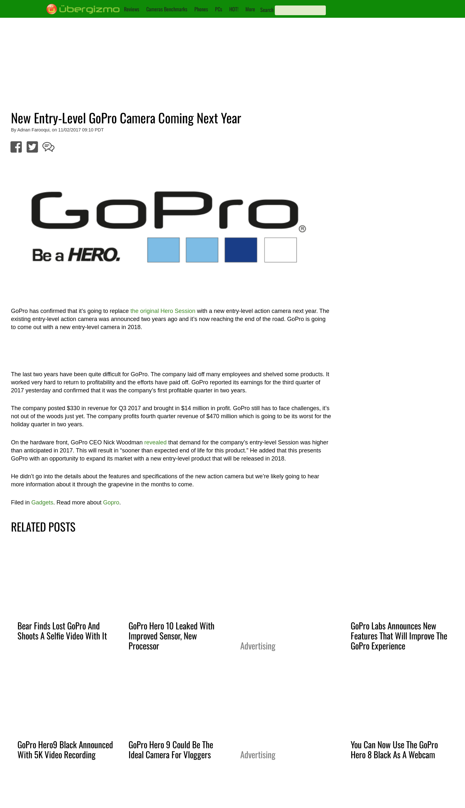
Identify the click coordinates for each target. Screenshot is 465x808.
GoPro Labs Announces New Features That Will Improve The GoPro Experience (399, 635)
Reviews (131, 9)
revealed (155, 442)
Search (267, 10)
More (250, 9)
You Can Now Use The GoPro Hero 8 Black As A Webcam (394, 749)
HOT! (233, 9)
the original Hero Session (162, 311)
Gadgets (42, 502)
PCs (218, 9)
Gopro (111, 502)
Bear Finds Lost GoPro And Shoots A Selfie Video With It (62, 630)
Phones (201, 9)
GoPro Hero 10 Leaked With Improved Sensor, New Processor (171, 635)
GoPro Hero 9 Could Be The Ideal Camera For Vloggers (171, 749)
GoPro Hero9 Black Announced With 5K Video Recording (65, 749)
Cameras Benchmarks (166, 9)
